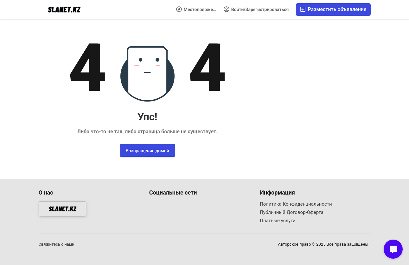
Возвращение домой (147, 150)
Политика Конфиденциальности (296, 204)
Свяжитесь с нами (56, 244)
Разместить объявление (333, 9)
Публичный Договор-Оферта (291, 212)
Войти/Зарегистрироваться (256, 9)
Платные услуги (277, 220)
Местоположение (198, 9)
